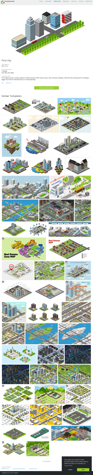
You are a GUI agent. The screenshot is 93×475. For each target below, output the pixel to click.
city (3, 83)
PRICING (73, 1)
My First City (5, 469)
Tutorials (86, 474)
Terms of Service (14, 474)
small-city (8, 83)
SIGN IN (81, 1)
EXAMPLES (66, 1)
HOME (41, 1)
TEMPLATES (57, 1)
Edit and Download (46, 88)
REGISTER (88, 1)
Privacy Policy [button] (68, 465)
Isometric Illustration (19, 469)
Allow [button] (83, 469)
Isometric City (33, 469)
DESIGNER (48, 1)
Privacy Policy (5, 474)
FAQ (90, 474)
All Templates (47, 461)
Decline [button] (70, 469)
